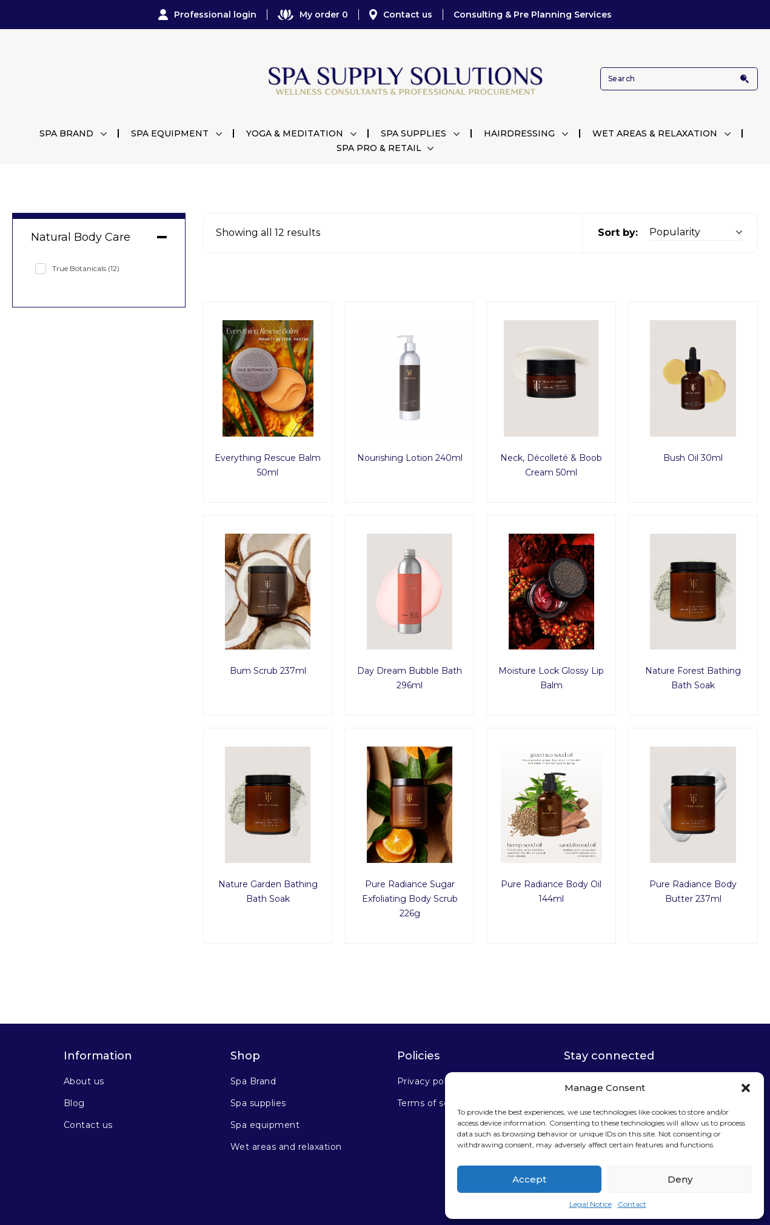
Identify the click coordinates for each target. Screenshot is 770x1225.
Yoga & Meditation (294, 133)
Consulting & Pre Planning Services (533, 14)
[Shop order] (695, 232)
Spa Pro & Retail (378, 148)
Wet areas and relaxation (286, 1146)
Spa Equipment (170, 133)
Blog (74, 1103)
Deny (680, 1179)
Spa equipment (265, 1124)
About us (84, 1081)
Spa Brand (66, 133)
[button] (746, 1088)
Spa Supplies (413, 133)
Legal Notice (590, 1204)
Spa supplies (258, 1103)
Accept (529, 1179)
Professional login (207, 14)
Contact (632, 1204)
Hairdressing (519, 133)
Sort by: (618, 232)
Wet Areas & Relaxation (654, 133)
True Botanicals (85, 268)
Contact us (400, 14)
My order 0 (313, 14)
